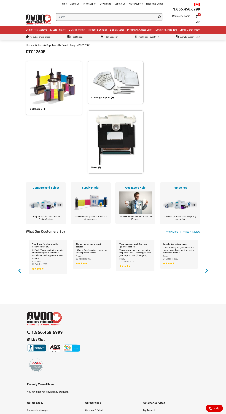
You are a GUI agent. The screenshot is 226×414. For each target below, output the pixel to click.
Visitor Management (190, 30)
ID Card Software (77, 30)
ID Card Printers (58, 30)
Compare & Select (94, 343)
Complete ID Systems (36, 30)
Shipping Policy (150, 363)
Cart (198, 21)
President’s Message (37, 343)
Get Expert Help (92, 356)
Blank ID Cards (117, 30)
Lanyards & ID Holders (166, 30)
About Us (74, 4)
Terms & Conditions (153, 382)
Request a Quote (154, 4)
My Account (149, 343)
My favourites (136, 4)
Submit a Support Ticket (188, 37)
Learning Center (93, 369)
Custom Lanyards (94, 376)
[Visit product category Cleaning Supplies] (90, 77)
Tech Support (89, 4)
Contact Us (120, 4)
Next (206, 204)
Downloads (105, 4)
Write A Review (191, 164)
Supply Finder (92, 349)
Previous (19, 204)
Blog (29, 356)
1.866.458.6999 (47, 265)
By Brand (63, 45)
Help (145, 376)
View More (172, 164)
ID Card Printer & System (97, 382)
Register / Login (181, 16)
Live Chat (38, 272)
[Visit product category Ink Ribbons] (45, 81)
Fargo (73, 45)
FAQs (87, 363)
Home (64, 4)
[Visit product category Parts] (135, 84)
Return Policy (149, 369)
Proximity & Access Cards (140, 30)
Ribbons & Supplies (98, 30)
